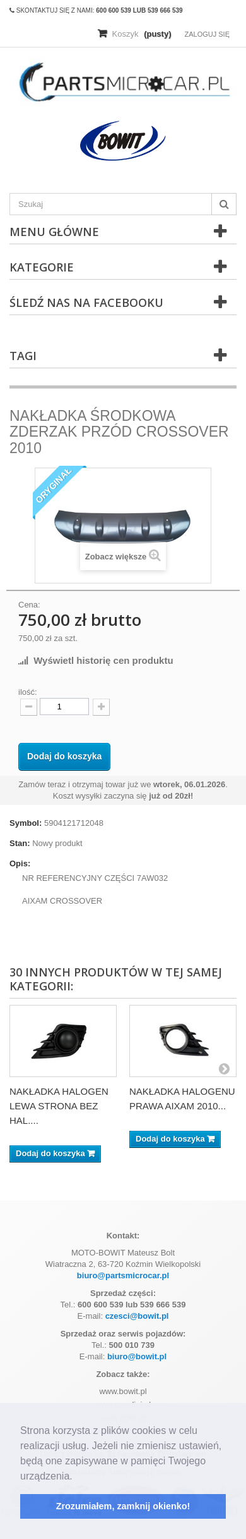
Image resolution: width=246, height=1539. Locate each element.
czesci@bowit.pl (137, 1316)
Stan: (19, 843)
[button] (77, 1477)
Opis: (19, 863)
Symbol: (25, 823)
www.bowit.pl (122, 1391)
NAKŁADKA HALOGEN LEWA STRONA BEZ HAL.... (58, 1106)
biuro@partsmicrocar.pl (123, 1275)
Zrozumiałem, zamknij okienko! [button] (123, 1506)
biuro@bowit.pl (137, 1356)
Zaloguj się (207, 34)
